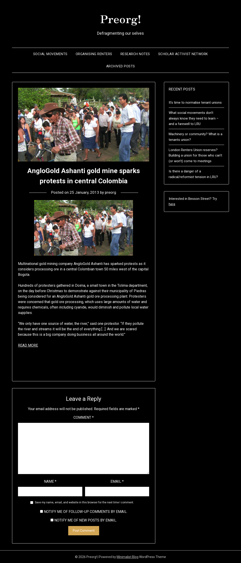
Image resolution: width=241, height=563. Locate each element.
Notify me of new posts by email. (85, 520)
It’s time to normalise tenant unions (195, 102)
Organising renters (94, 54)
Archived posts (120, 66)
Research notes (135, 54)
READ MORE (28, 345)
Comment (83, 417)
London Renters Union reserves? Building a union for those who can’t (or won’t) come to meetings (195, 155)
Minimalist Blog (127, 556)
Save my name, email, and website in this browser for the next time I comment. (84, 502)
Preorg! (120, 18)
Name (50, 481)
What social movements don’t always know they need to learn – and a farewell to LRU (193, 118)
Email (117, 481)
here (172, 204)
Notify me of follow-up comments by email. (85, 511)
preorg (110, 192)
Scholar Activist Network (183, 54)
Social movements (50, 54)
